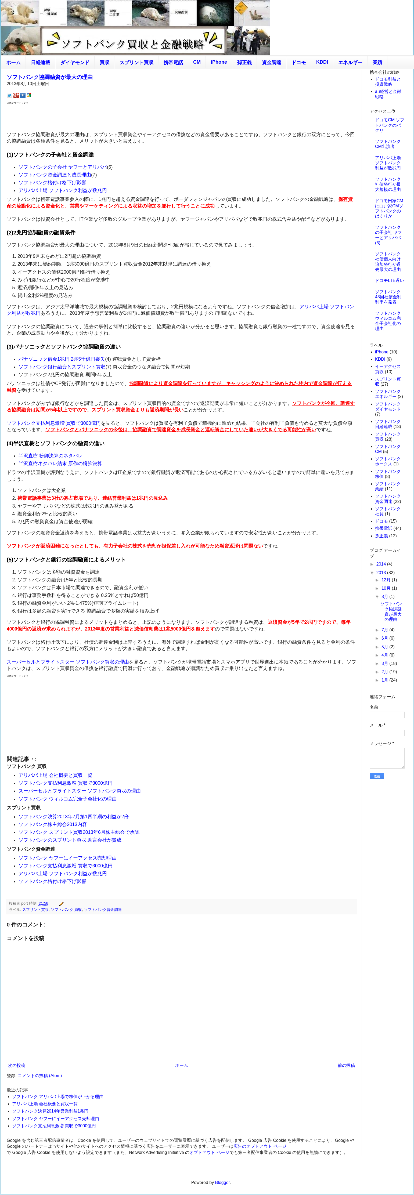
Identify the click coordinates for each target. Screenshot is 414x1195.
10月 (386, 588)
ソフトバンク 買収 (66, 909)
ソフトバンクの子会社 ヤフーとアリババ (63, 167)
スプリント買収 (136, 62)
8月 (385, 596)
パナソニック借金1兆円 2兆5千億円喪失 (62, 359)
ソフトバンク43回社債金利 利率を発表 (388, 296)
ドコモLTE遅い (389, 280)
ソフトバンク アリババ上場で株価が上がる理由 (57, 1096)
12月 (386, 580)
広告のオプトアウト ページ (259, 1146)
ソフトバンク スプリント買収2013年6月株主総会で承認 (79, 832)
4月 (385, 655)
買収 (104, 62)
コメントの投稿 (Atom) (40, 1075)
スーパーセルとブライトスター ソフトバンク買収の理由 (68, 662)
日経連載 (40, 62)
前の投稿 (346, 1065)
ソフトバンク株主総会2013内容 (53, 824)
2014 (381, 564)
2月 (385, 671)
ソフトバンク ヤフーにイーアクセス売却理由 (68, 858)
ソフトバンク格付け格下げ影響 (52, 182)
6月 (385, 638)
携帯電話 (173, 62)
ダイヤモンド (74, 62)
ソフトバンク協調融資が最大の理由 (50, 77)
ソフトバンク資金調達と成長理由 (55, 175)
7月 (385, 630)
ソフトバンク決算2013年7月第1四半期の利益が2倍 (74, 816)
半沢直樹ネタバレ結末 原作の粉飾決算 (60, 463)
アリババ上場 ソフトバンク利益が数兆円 (63, 190)
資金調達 (271, 62)
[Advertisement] (181, 117)
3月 (385, 663)
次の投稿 (16, 1065)
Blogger (222, 1182)
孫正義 (244, 62)
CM (197, 62)
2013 (381, 572)
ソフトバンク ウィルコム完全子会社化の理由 (68, 799)
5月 (385, 646)
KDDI (322, 62)
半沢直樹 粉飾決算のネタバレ (51, 455)
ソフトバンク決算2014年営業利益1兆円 (50, 1111)
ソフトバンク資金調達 (103, 909)
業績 (377, 62)
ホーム (13, 62)
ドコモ (298, 62)
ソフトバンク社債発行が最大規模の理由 (388, 184)
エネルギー (350, 62)
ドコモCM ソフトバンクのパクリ (389, 125)
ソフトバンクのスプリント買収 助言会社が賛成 (70, 840)
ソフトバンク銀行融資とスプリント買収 (62, 367)
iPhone (219, 62)
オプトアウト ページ (209, 1152)
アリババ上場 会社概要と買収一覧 (55, 775)
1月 (385, 680)
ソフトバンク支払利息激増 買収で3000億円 (54, 423)
